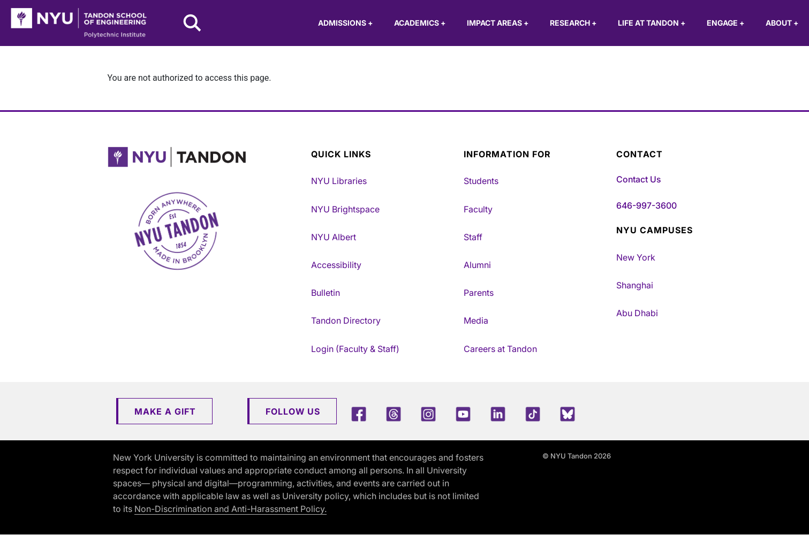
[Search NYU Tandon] (193, 24)
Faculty (478, 209)
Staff (473, 237)
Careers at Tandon (500, 348)
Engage (725, 22)
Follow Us (293, 411)
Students (481, 180)
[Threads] (393, 414)
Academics (419, 22)
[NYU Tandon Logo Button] (201, 157)
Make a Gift (165, 411)
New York (635, 257)
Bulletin (325, 292)
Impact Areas (497, 22)
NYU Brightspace (345, 209)
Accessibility (336, 264)
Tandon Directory (346, 320)
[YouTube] (463, 414)
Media (476, 320)
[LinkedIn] (498, 414)
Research (573, 22)
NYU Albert (333, 237)
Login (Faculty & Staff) (355, 348)
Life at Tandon (651, 22)
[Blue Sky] (567, 414)
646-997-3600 (646, 205)
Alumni (477, 264)
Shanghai (634, 285)
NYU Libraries (339, 180)
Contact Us (638, 179)
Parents (479, 292)
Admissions (345, 22)
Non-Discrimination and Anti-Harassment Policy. (230, 508)
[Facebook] (358, 414)
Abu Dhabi (637, 313)
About (782, 22)
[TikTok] (532, 414)
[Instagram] (428, 414)
